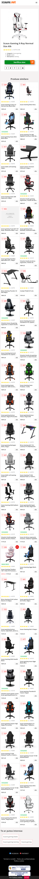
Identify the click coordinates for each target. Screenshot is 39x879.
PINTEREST (24, 853)
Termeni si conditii (10, 859)
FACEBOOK (14, 853)
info (17, 109)
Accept (26, 877)
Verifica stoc (24, 62)
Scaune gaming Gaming (11, 842)
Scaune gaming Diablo (10, 837)
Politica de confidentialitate (26, 859)
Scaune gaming (26, 842)
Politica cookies (19, 861)
